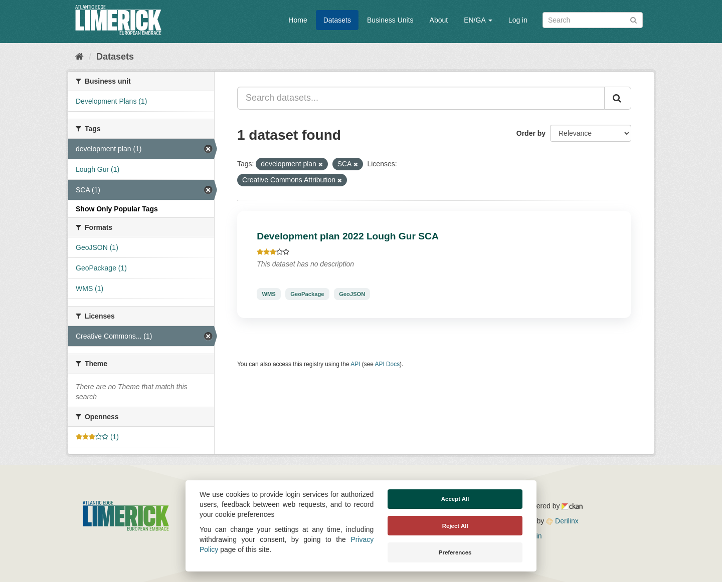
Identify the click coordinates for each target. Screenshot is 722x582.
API (355, 364)
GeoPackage (307, 294)
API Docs (387, 364)
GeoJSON (352, 294)
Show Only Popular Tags (117, 209)
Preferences (455, 552)
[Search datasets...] (421, 98)
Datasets (337, 20)
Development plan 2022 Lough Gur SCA (348, 236)
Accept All (455, 499)
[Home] (79, 57)
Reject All (455, 526)
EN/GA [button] (478, 20)
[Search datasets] (593, 20)
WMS (268, 294)
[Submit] (633, 19)
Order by (531, 133)
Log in (517, 20)
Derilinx (562, 521)
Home (297, 20)
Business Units (390, 20)
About (439, 20)
